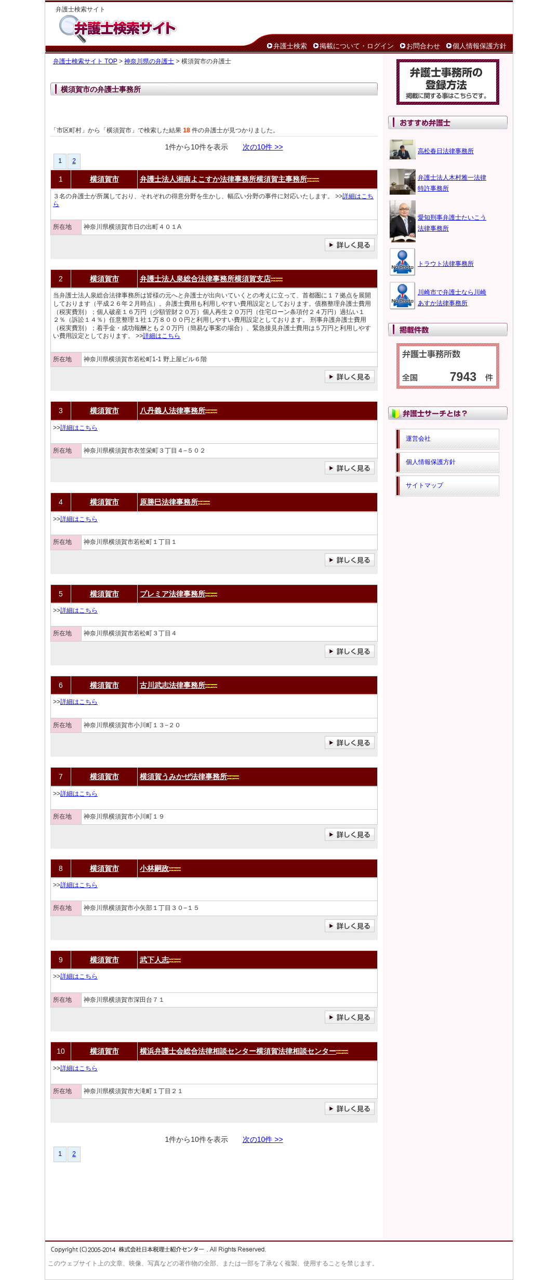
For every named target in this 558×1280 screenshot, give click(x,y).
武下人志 (154, 960)
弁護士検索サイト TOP (85, 61)
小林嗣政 (154, 868)
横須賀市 (104, 179)
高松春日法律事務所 (446, 151)
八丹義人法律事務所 (172, 410)
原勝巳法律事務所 (169, 502)
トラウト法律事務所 (446, 263)
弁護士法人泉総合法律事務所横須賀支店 (205, 279)
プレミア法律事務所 (172, 594)
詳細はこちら (161, 335)
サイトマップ (424, 485)
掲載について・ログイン (357, 46)
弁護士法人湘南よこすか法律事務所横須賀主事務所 (223, 179)
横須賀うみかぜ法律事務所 (183, 776)
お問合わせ (423, 46)
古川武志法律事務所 (172, 685)
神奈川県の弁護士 (149, 61)
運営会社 (418, 438)
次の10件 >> (263, 147)
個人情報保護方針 (480, 46)
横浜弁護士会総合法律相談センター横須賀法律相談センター (238, 1051)
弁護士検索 (290, 46)
